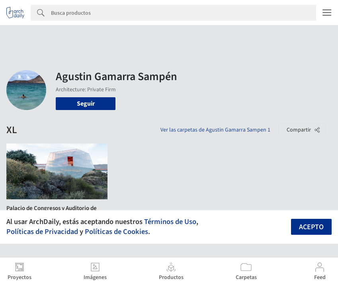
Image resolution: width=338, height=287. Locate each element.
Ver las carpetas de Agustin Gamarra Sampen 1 (215, 130)
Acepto (311, 227)
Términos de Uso (170, 221)
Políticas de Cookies (116, 231)
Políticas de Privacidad (42, 231)
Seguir (86, 103)
